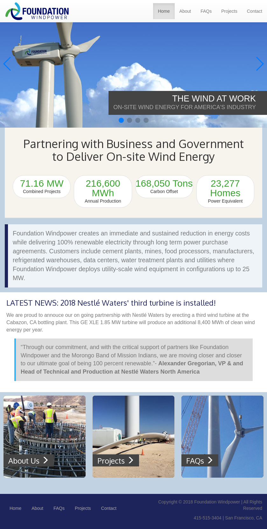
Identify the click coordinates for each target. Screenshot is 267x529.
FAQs (206, 11)
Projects (229, 11)
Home (164, 11)
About (185, 11)
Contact (254, 11)
